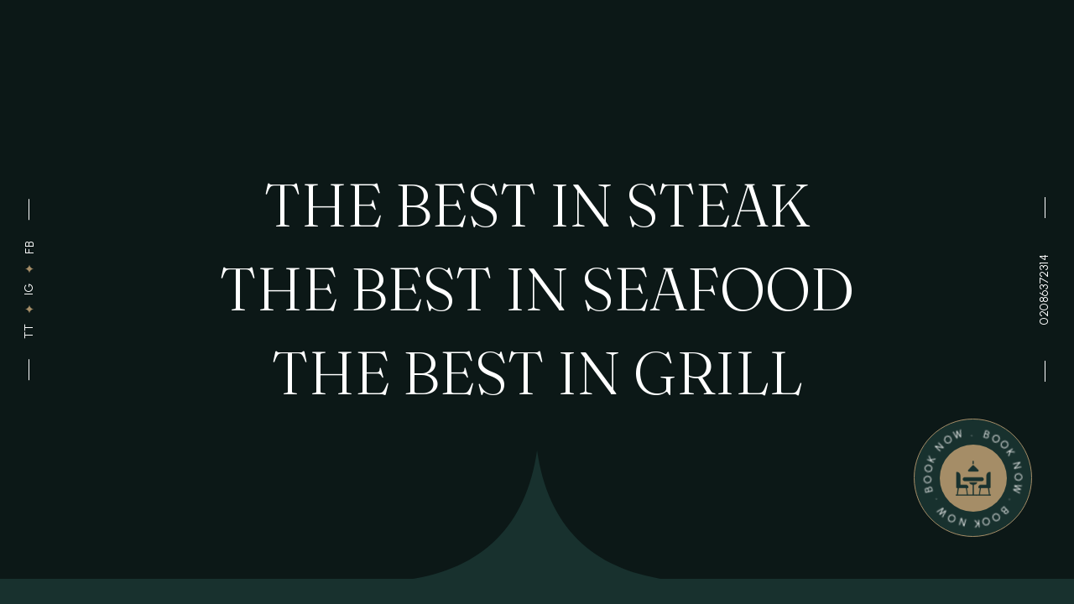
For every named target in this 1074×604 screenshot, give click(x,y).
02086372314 (1044, 289)
